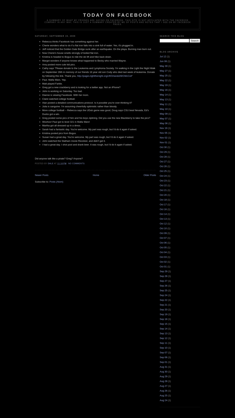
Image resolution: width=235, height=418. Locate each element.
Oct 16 (163, 209)
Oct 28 (163, 156)
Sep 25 (163, 290)
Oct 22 (163, 185)
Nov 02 (163, 137)
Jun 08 (163, 61)
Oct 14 (163, 214)
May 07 (164, 118)
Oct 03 (163, 257)
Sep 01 (163, 362)
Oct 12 (163, 223)
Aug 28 (163, 381)
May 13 (164, 99)
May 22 (164, 80)
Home (96, 175)
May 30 (164, 66)
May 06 (164, 123)
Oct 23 (163, 180)
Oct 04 (163, 252)
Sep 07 (163, 352)
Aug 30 (163, 371)
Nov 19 (163, 128)
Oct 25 (163, 171)
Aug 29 (163, 376)
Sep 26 (163, 285)
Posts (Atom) (56, 181)
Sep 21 (163, 304)
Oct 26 (163, 166)
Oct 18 (163, 199)
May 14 (164, 94)
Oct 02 (163, 261)
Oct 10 (163, 228)
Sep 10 (163, 347)
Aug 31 (163, 366)
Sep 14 (163, 328)
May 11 (164, 104)
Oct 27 (163, 161)
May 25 (164, 75)
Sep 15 (163, 323)
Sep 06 (163, 357)
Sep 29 (163, 271)
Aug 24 (163, 400)
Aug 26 (163, 390)
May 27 (164, 70)
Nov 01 (163, 142)
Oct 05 (163, 247)
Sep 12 (163, 338)
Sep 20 (163, 309)
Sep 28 (163, 276)
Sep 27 (163, 281)
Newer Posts (41, 175)
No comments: (77, 164)
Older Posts (150, 175)
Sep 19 (163, 314)
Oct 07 (163, 238)
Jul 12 (163, 56)
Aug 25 (163, 395)
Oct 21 (163, 190)
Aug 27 (163, 386)
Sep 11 (163, 343)
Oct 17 (163, 204)
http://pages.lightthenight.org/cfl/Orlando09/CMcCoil (104, 76)
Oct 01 (163, 266)
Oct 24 (163, 175)
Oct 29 (163, 152)
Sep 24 (163, 295)
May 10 (164, 109)
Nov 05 (163, 132)
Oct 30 (163, 147)
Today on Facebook (117, 15)
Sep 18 (163, 319)
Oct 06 (163, 242)
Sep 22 (163, 300)
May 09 (164, 113)
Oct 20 (163, 195)
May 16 (164, 90)
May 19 (164, 85)
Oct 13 (163, 218)
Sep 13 (163, 333)
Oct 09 (163, 233)
